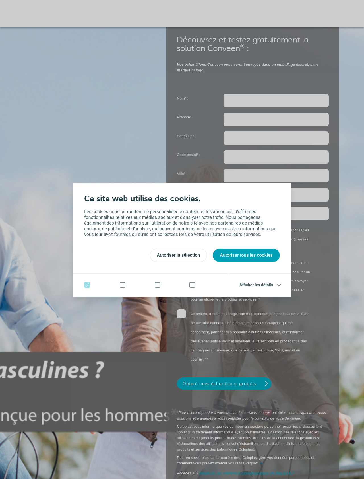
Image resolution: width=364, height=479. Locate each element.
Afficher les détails (256, 285)
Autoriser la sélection (178, 255)
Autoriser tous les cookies (246, 255)
